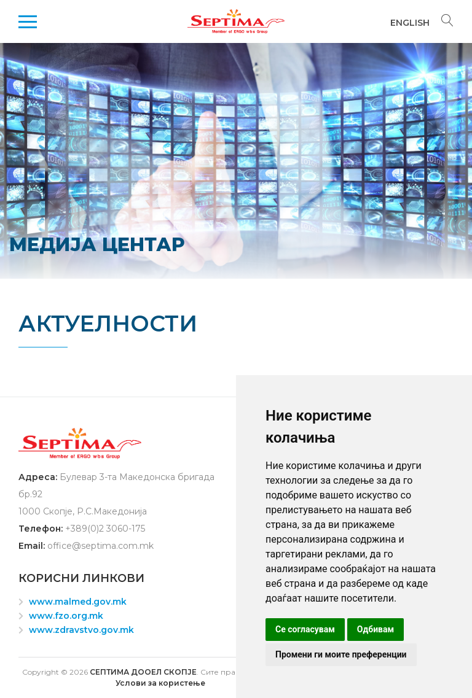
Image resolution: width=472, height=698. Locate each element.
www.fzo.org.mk (66, 615)
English (410, 22)
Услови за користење (160, 683)
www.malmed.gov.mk (78, 601)
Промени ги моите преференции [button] (341, 654)
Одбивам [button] (375, 629)
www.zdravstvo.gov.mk (81, 629)
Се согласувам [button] (305, 629)
